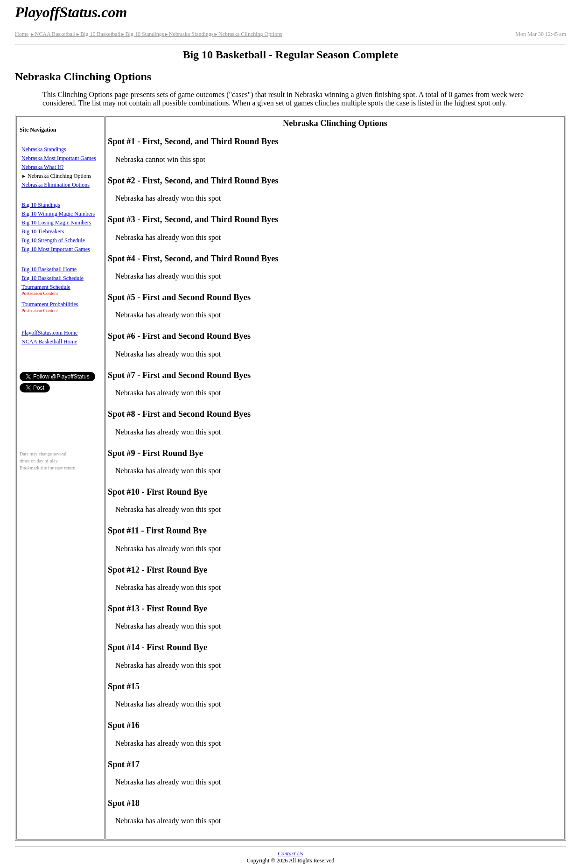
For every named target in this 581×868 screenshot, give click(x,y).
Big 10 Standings (142, 34)
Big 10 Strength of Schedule (53, 240)
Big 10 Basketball (98, 34)
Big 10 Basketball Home (49, 269)
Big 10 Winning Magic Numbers (58, 213)
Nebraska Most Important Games (58, 158)
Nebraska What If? (42, 167)
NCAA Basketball (52, 34)
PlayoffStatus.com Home (49, 332)
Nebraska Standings (188, 34)
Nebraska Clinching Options (247, 34)
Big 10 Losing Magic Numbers (56, 222)
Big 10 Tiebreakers (42, 231)
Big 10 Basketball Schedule (52, 278)
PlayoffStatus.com (71, 12)
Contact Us (290, 853)
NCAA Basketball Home (49, 341)
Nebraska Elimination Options (55, 185)
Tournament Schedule (45, 287)
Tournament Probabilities (49, 304)
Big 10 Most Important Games (55, 249)
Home (21, 34)
